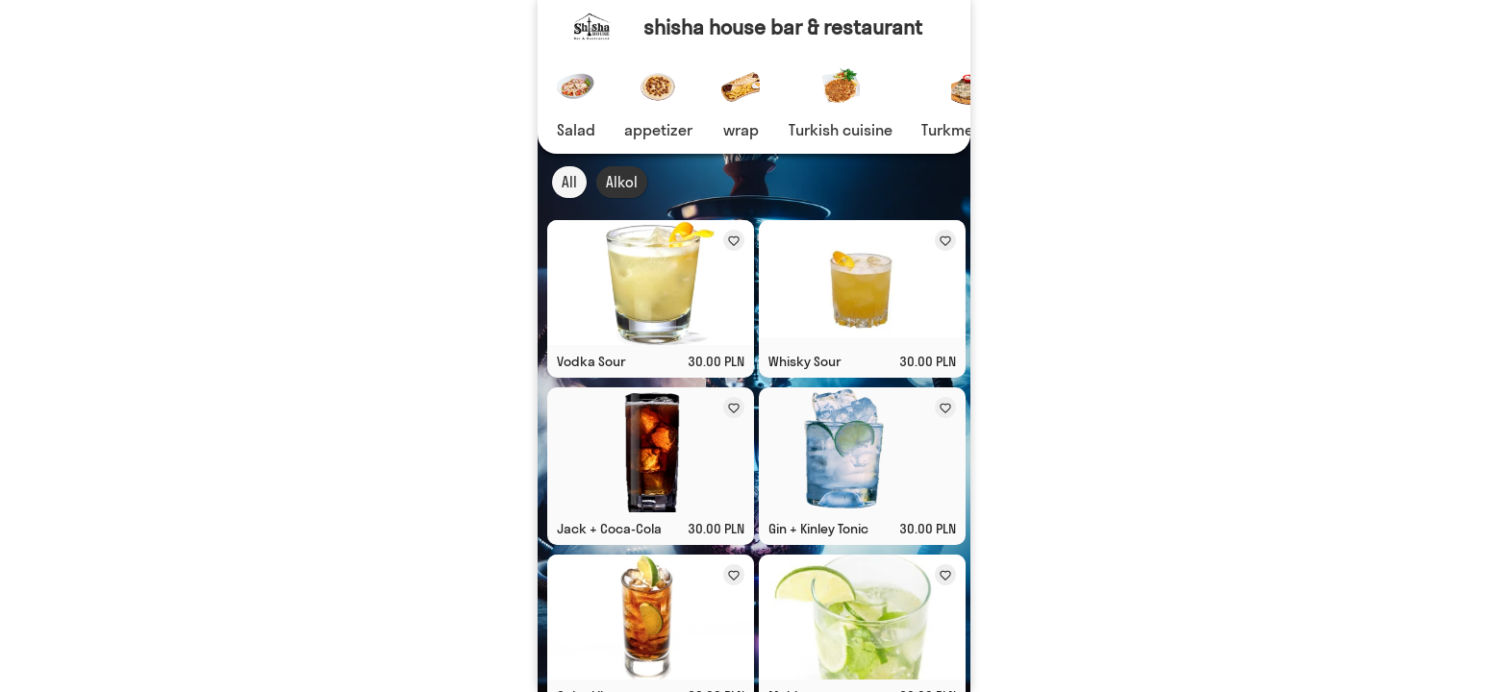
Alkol (622, 182)
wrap (741, 129)
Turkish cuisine (840, 129)
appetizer (658, 129)
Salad (576, 129)
